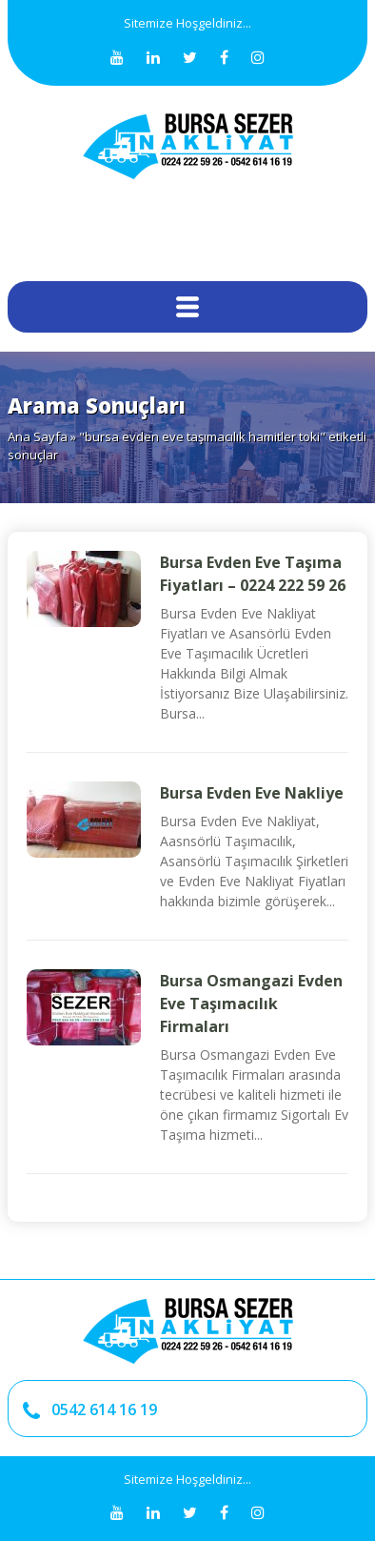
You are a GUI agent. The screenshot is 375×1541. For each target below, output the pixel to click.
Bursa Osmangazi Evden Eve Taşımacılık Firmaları (251, 1003)
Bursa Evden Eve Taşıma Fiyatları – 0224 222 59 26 (252, 574)
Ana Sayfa (38, 436)
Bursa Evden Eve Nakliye (252, 792)
